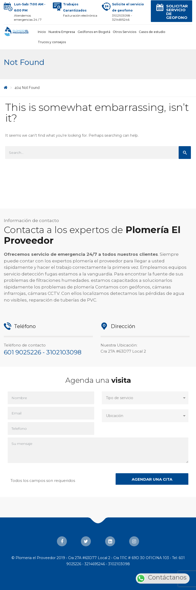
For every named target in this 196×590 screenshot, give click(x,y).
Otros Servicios (124, 32)
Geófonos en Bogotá (94, 32)
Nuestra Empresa (61, 32)
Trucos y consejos (52, 42)
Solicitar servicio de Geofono (177, 12)
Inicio (42, 32)
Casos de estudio (152, 32)
